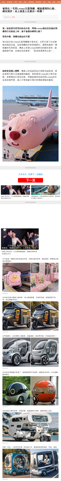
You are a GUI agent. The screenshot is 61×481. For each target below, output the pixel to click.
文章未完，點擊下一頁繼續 (30, 174)
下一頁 (30, 180)
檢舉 (13, 17)
